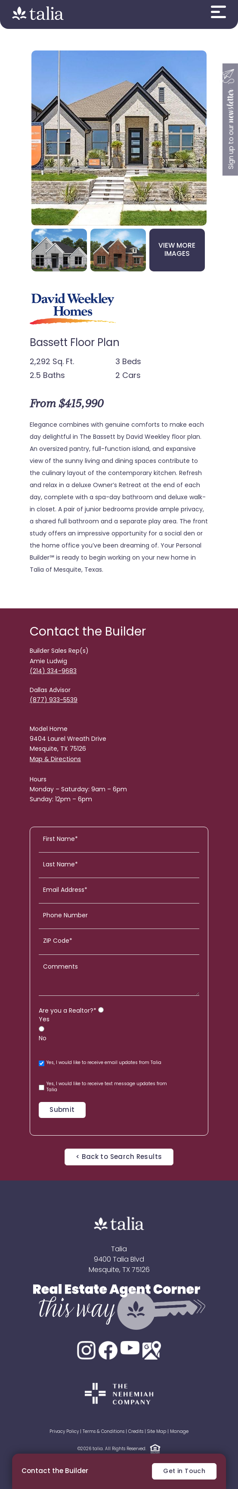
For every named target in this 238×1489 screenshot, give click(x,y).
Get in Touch (184, 1471)
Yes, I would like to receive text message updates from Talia (103, 1087)
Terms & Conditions (103, 1431)
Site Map (156, 1431)
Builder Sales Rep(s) (59, 651)
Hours (38, 780)
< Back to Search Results (119, 1157)
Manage (179, 1431)
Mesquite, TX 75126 (119, 1270)
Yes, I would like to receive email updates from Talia (100, 1063)
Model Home (49, 729)
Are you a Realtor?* (67, 1011)
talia (98, 1449)
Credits (135, 1431)
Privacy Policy (64, 1431)
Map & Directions (55, 759)
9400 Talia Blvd (119, 1259)
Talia (119, 1249)
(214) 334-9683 (53, 671)
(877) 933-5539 (53, 700)
